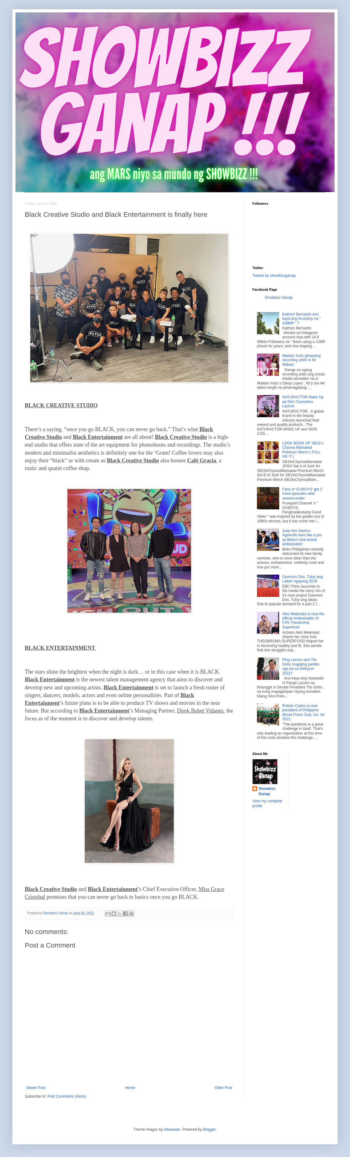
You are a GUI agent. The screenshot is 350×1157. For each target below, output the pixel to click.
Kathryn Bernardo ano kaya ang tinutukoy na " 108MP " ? (301, 318)
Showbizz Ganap (279, 297)
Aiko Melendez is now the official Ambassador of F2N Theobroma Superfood (303, 620)
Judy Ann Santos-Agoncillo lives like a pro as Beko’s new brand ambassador (302, 537)
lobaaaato (172, 1129)
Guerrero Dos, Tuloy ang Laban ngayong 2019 (302, 579)
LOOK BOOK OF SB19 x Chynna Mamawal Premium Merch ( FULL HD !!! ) (302, 450)
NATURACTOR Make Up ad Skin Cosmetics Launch (303, 401)
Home (130, 1088)
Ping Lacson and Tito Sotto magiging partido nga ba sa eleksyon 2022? (300, 666)
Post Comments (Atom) (66, 1096)
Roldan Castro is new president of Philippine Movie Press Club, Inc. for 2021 (303, 712)
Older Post (223, 1088)
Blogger (209, 1129)
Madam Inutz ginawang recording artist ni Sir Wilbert (301, 360)
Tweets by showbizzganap (274, 275)
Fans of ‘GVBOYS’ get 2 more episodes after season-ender (302, 493)
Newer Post (35, 1088)
